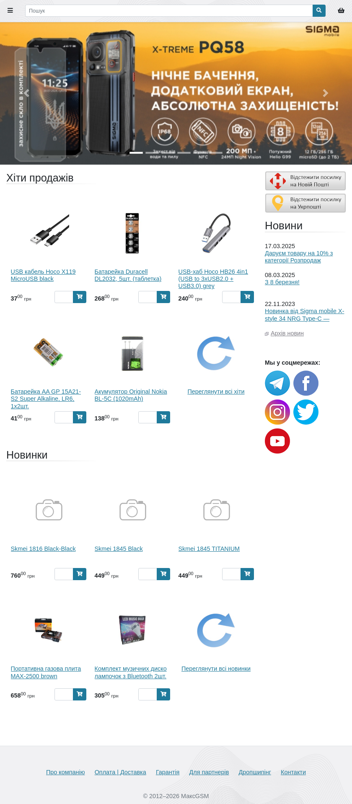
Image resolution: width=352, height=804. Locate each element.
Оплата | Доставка (120, 772)
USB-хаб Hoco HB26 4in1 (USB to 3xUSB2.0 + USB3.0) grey (213, 279)
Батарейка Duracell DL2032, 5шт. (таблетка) (128, 275)
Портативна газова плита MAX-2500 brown (46, 672)
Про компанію (65, 772)
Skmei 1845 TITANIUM (209, 548)
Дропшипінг (255, 772)
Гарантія (168, 772)
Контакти (293, 772)
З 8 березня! (282, 282)
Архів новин (287, 333)
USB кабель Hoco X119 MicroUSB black (43, 275)
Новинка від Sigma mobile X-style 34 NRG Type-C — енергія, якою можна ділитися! (304, 322)
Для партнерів (209, 772)
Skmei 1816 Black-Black (43, 548)
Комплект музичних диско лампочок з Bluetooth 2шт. (131, 672)
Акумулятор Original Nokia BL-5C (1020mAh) (131, 395)
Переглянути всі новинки (216, 668)
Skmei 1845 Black (119, 548)
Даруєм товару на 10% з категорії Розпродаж (299, 257)
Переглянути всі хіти (215, 391)
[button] (26, 93)
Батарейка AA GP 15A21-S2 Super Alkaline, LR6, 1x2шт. (46, 399)
